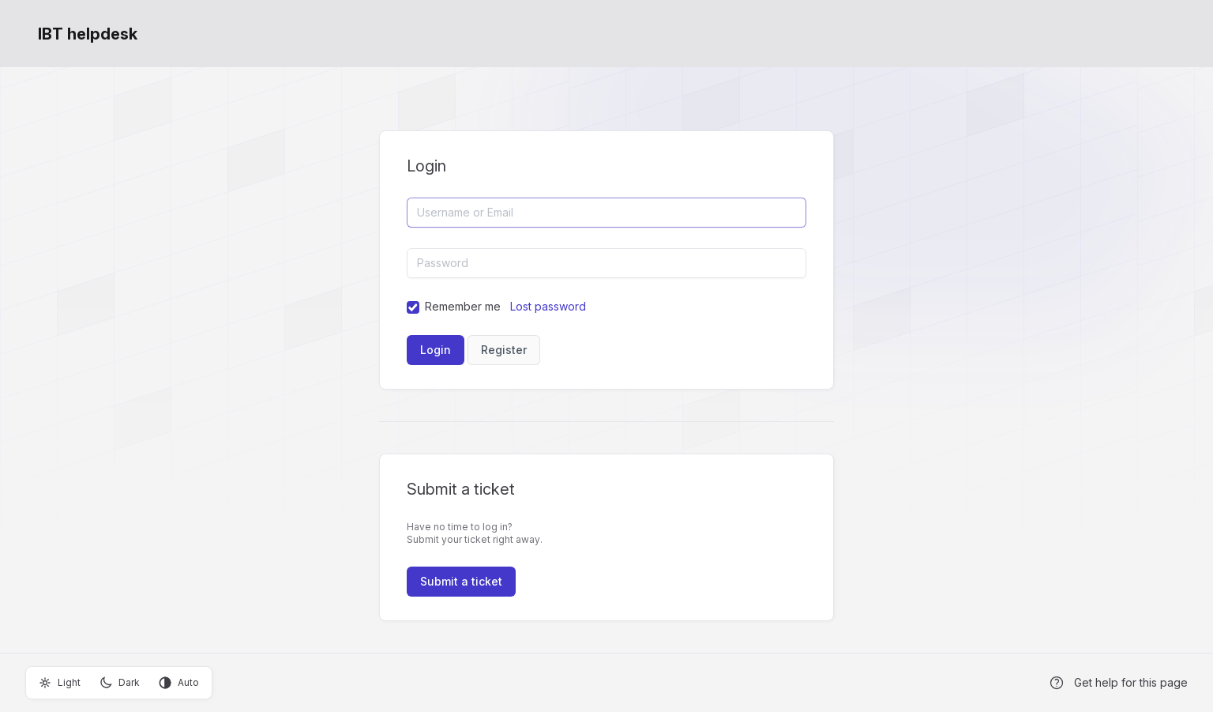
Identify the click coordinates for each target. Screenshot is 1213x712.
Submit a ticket (461, 581)
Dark (120, 682)
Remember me (463, 306)
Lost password (548, 306)
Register (504, 349)
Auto (179, 682)
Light (60, 682)
